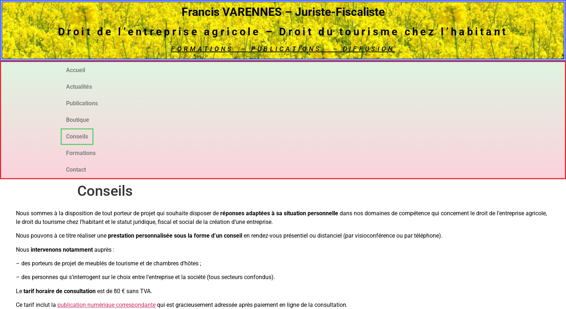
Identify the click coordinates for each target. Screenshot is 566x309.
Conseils (349, 70)
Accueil (86, 70)
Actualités (149, 70)
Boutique (285, 70)
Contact (479, 70)
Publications (218, 70)
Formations (414, 70)
